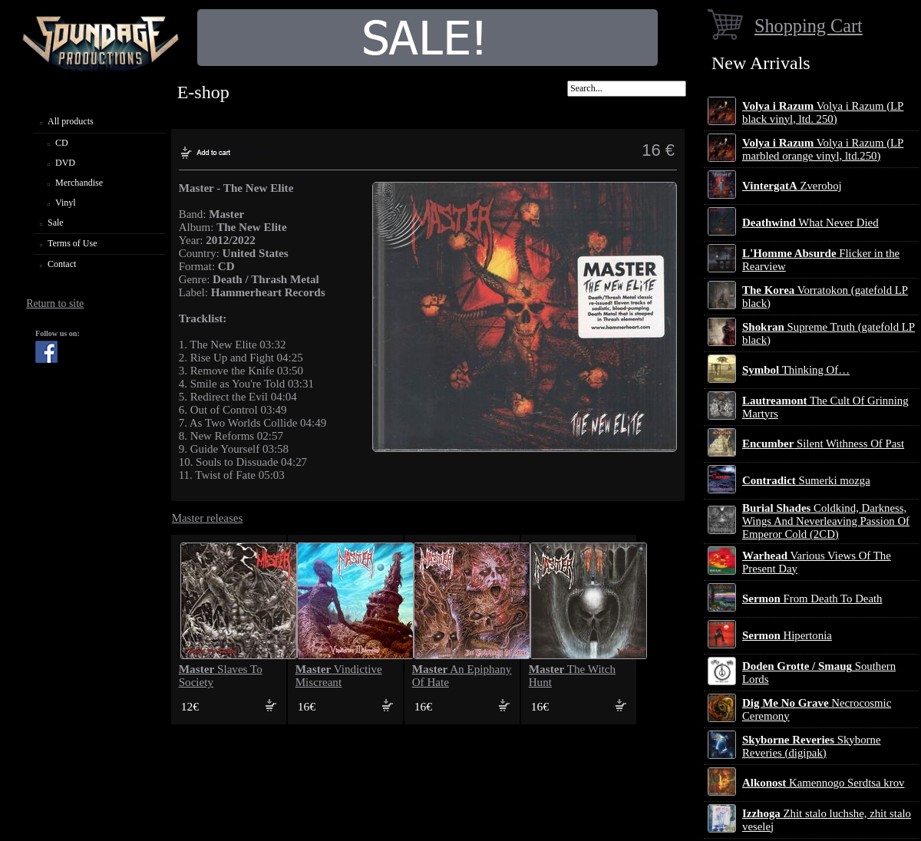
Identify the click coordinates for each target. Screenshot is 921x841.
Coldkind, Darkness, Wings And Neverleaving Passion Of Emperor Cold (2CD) (825, 521)
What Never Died (810, 222)
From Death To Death (812, 598)
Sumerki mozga (806, 480)
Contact (62, 264)
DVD (65, 162)
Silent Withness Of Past (823, 443)
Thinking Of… (796, 370)
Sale (56, 222)
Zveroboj (792, 186)
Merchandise (79, 182)
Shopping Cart (808, 25)
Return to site (55, 303)
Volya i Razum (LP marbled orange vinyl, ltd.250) (822, 149)
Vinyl (65, 202)
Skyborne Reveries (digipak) (811, 746)
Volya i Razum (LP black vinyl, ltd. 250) (822, 112)
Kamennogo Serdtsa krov (823, 783)
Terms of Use (72, 243)
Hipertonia (787, 635)
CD (61, 142)
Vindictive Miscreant (338, 675)
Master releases (207, 518)
